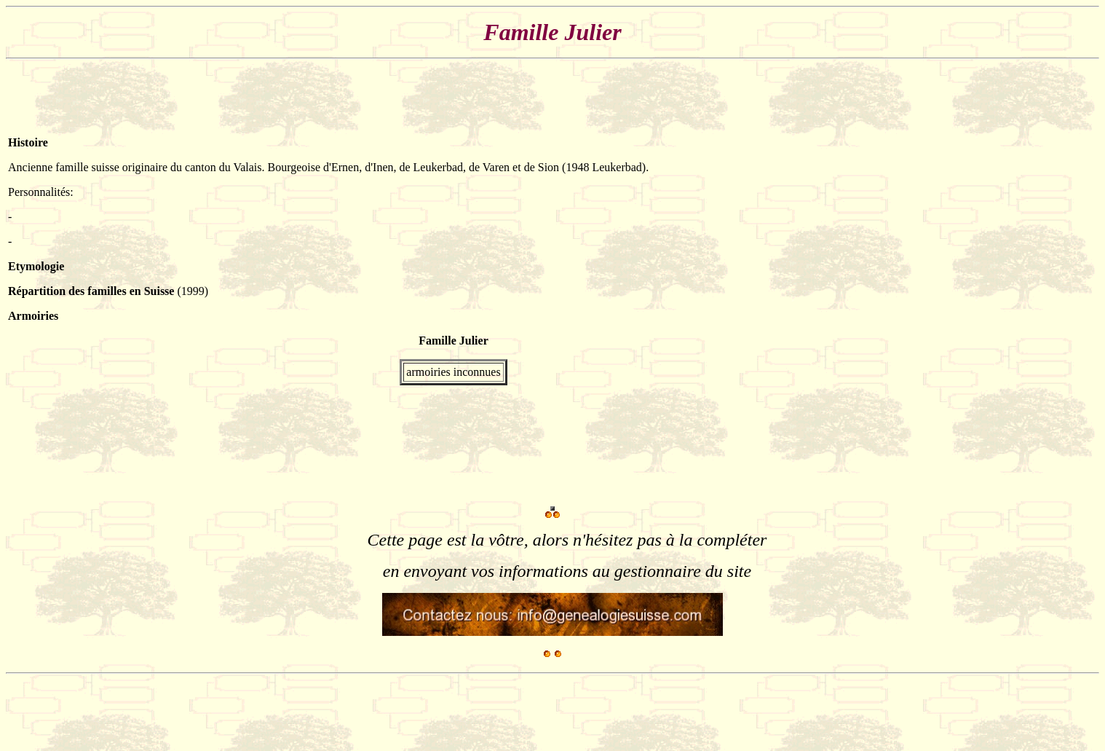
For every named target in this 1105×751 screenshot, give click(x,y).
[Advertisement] (1053, 285)
